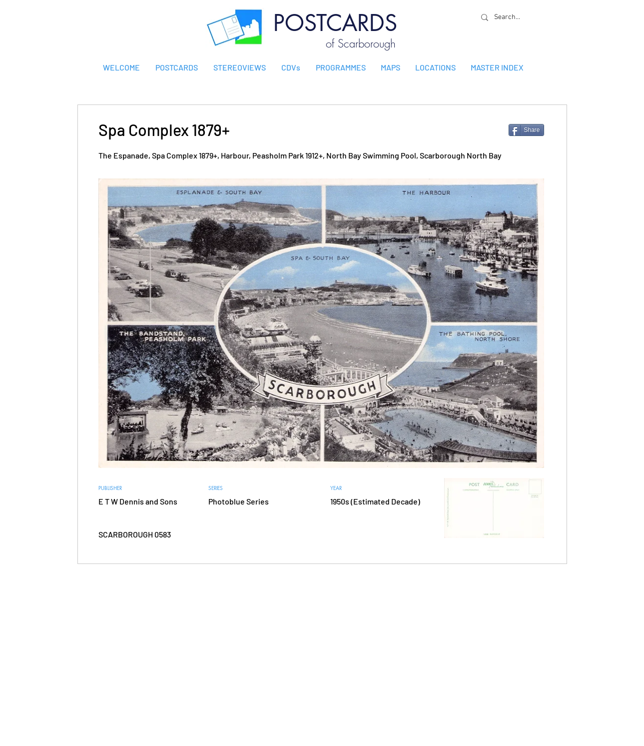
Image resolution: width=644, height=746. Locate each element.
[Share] (526, 130)
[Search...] (509, 17)
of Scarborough (361, 43)
